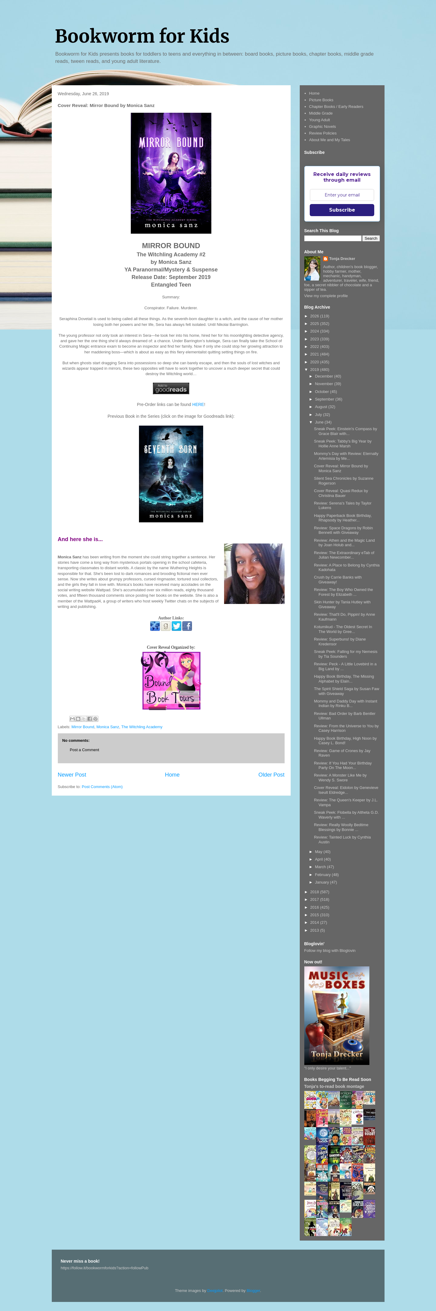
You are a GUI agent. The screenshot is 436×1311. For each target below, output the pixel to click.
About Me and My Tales (329, 140)
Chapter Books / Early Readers (336, 106)
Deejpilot (215, 1290)
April (319, 859)
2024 (315, 331)
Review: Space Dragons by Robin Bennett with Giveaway (343, 530)
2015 (315, 915)
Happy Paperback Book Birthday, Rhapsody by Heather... (343, 518)
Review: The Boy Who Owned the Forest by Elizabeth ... (343, 592)
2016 (315, 907)
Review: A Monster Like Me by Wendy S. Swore (340, 777)
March (321, 867)
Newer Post (72, 775)
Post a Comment (84, 750)
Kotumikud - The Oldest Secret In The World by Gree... (343, 629)
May (319, 851)
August (321, 406)
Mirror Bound (82, 727)
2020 (315, 362)
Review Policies (323, 133)
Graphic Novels (322, 126)
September (325, 399)
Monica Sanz (107, 727)
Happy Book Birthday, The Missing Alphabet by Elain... (344, 678)
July (319, 414)
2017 (315, 899)
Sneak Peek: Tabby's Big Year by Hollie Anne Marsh (343, 443)
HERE (198, 404)
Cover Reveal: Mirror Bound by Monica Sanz (341, 468)
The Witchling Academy (142, 727)
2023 (315, 339)
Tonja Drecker (342, 258)
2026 (315, 316)
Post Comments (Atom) (102, 786)
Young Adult (319, 120)
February (323, 874)
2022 (315, 346)
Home (172, 775)
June (320, 422)
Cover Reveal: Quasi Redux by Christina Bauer (341, 493)
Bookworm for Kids (142, 36)
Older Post (272, 775)
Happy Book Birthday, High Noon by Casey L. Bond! (345, 740)
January (322, 882)
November (324, 383)
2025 (315, 323)
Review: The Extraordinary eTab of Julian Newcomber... (344, 555)
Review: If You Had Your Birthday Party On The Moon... (343, 765)
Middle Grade (321, 113)
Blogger (253, 1290)
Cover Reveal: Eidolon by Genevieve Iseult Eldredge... (346, 790)
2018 (315, 892)
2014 (315, 922)
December (324, 376)
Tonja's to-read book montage (334, 1086)
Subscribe (342, 210)
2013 (315, 930)
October (322, 391)
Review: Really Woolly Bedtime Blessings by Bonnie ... (341, 827)
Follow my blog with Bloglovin (330, 950)
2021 (315, 354)
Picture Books (321, 100)
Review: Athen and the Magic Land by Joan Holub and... (344, 542)
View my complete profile (326, 296)
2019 (315, 369)
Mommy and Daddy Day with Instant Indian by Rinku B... (345, 703)
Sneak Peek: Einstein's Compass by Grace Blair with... (345, 431)
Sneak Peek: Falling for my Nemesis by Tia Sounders (346, 654)
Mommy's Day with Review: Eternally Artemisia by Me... (346, 456)
